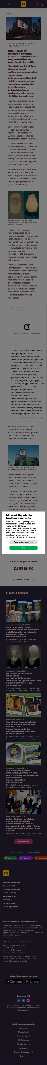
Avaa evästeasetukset (23, 542)
